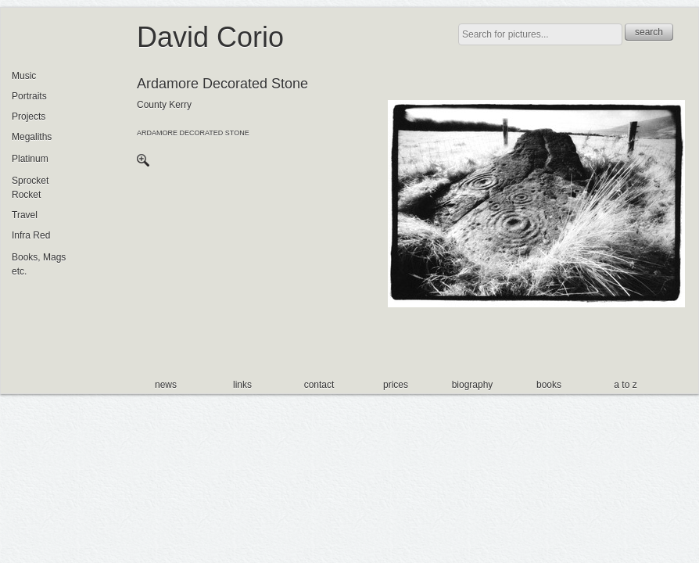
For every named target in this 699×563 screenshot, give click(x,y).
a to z (625, 384)
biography (472, 384)
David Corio (210, 37)
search (649, 32)
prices (395, 384)
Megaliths (32, 136)
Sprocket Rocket (30, 187)
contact (319, 384)
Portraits (29, 96)
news (166, 384)
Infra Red (31, 235)
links (242, 384)
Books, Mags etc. (39, 264)
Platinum (30, 158)
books (548, 384)
